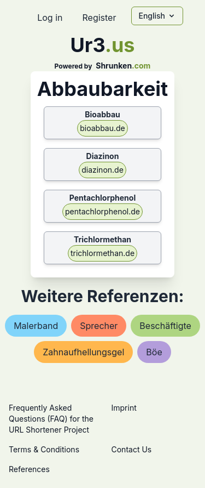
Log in (49, 17)
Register (99, 17)
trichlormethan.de (102, 253)
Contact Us (132, 449)
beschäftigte (165, 325)
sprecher (99, 325)
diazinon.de (102, 169)
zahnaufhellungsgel (83, 352)
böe (154, 352)
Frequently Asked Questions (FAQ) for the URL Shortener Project (51, 418)
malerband (36, 325)
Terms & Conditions (44, 449)
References (29, 469)
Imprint (124, 407)
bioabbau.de (102, 128)
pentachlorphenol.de (102, 211)
